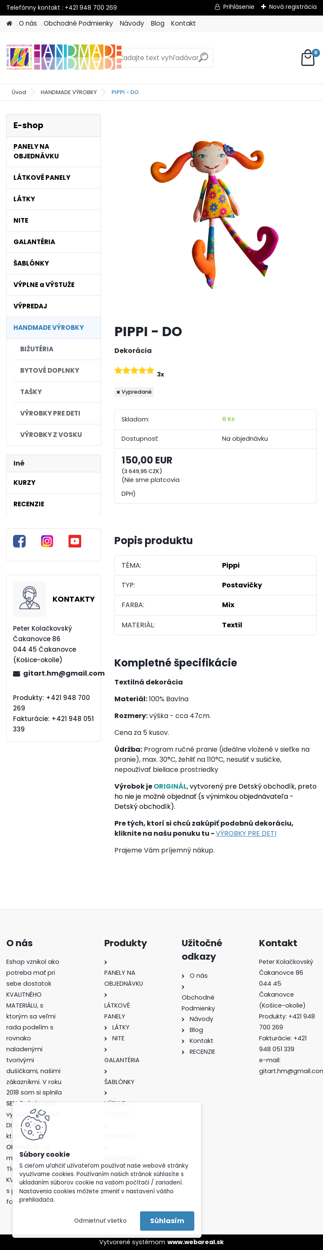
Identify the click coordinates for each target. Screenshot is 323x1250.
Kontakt (183, 23)
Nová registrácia (293, 7)
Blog (157, 23)
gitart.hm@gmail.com (58, 673)
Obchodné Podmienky (78, 23)
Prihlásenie (238, 7)
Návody (132, 23)
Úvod (19, 92)
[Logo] (64, 58)
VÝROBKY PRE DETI (246, 833)
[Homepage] (9, 24)
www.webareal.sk (195, 1242)
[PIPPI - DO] (215, 215)
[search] (203, 61)
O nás (28, 23)
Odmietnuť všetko (100, 1221)
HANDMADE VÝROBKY (69, 92)
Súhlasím (167, 1221)
